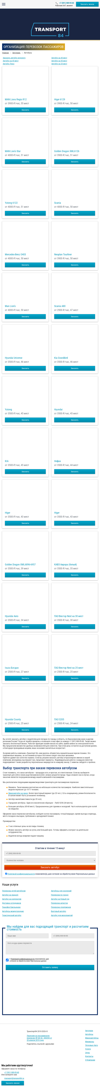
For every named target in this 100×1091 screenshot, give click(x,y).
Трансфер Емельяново (11, 907)
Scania (57, 203)
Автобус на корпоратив (11, 899)
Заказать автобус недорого (14, 58)
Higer (7, 513)
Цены (87, 1053)
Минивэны (89, 1041)
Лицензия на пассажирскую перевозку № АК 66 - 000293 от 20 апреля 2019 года (39, 1038)
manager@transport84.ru (14, 1078)
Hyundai (58, 409)
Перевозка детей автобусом (13, 891)
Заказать (25, 110)
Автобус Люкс (8, 64)
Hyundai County (13, 719)
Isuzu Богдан (12, 668)
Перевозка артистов (59, 903)
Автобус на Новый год (60, 899)
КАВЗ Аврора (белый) (65, 564)
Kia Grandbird (61, 358)
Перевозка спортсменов (61, 907)
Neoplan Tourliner (63, 254)
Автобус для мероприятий (62, 915)
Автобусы (89, 1034)
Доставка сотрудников (11, 903)
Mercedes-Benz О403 (15, 254)
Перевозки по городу (59, 895)
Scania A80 (59, 306)
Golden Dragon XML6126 (66, 151)
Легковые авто (91, 1045)
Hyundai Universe (13, 358)
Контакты (89, 1056)
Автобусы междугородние (13, 911)
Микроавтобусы (92, 1038)
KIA (6, 461)
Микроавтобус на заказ (18, 793)
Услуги (88, 1049)
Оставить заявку (50, 967)
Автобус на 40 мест (59, 58)
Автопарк (89, 1030)
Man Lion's (10, 306)
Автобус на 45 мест (11, 61)
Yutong (8, 409)
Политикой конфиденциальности (21, 874)
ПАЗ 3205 (59, 719)
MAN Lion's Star (13, 151)
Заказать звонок (87, 4)
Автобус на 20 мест (59, 64)
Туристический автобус (11, 915)
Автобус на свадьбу (10, 895)
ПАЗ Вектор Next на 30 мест (68, 616)
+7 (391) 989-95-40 (66, 3)
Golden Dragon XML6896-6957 (20, 564)
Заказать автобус (50, 867)
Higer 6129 (59, 99)
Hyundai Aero (11, 616)
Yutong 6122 (11, 203)
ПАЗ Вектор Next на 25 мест (68, 668)
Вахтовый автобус (58, 911)
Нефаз (57, 461)
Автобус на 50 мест (59, 61)
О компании (90, 1060)
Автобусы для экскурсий (61, 891)
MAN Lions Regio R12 (16, 99)
